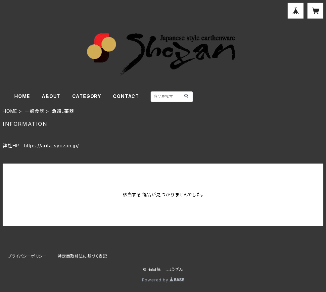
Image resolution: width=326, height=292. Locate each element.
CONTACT (126, 96)
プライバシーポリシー (27, 256)
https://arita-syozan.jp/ (51, 145)
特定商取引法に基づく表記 (82, 256)
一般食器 (34, 111)
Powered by (163, 279)
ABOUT (51, 96)
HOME (22, 96)
